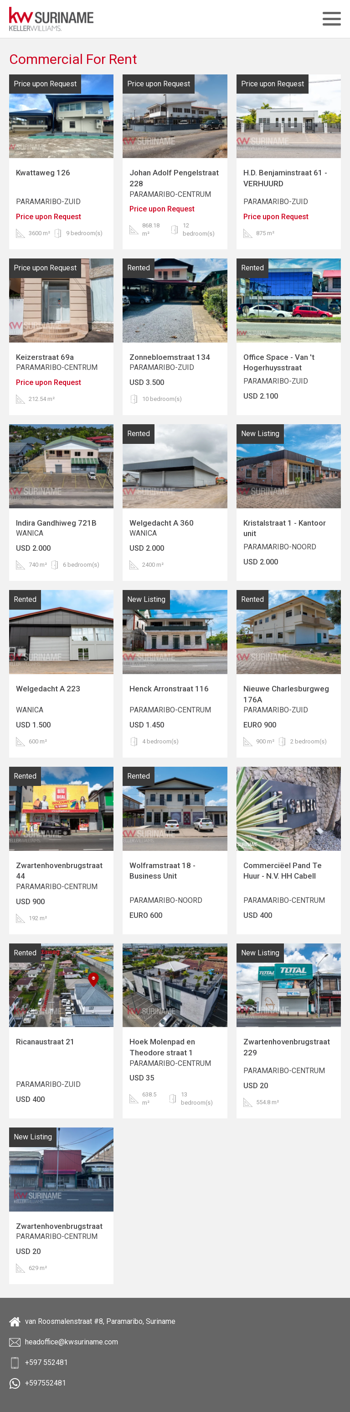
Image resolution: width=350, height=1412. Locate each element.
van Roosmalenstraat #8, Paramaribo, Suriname (92, 1322)
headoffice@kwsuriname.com (63, 1342)
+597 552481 (38, 1363)
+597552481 (37, 1383)
